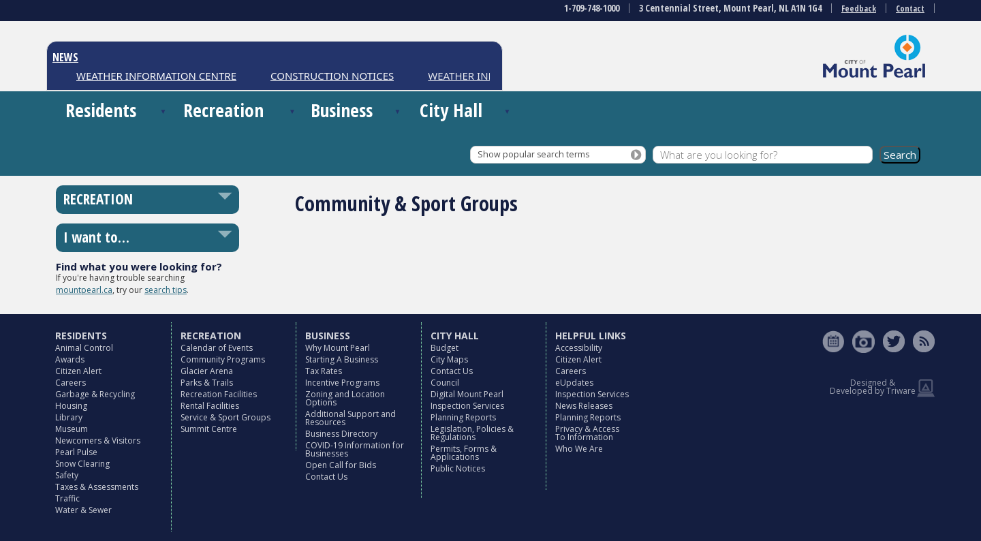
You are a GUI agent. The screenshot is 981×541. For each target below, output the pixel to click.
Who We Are (579, 448)
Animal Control (84, 348)
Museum (71, 429)
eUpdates (574, 382)
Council (445, 382)
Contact (910, 8)
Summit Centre (209, 429)
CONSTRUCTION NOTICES (332, 75)
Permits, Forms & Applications (464, 453)
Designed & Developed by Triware (873, 387)
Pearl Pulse (76, 452)
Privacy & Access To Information (587, 433)
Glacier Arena (207, 371)
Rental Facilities (210, 406)
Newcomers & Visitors (97, 440)
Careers (70, 382)
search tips (165, 290)
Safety (66, 475)
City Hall (451, 110)
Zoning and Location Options (345, 398)
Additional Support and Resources (350, 418)
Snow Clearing (82, 463)
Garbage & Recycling (95, 394)
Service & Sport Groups (225, 417)
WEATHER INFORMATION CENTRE (156, 75)
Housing (71, 406)
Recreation (223, 110)
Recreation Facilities (219, 394)
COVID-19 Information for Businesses (354, 449)
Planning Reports (463, 417)
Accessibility (578, 348)
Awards (69, 359)
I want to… (96, 237)
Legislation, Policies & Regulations (472, 433)
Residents (100, 110)
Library (68, 417)
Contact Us (326, 476)
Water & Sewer (83, 510)
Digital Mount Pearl (467, 394)
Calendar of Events (217, 348)
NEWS (65, 57)
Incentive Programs (342, 382)
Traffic (67, 498)
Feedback (858, 8)
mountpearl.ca (84, 290)
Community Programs (223, 359)
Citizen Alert (78, 371)
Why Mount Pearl (337, 348)
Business (342, 110)
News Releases (583, 406)
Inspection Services (467, 406)
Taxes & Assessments (96, 487)
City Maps (449, 359)
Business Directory (341, 433)
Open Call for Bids (340, 465)
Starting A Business (341, 359)
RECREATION (98, 198)
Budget (444, 348)
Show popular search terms (533, 154)
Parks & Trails (207, 382)
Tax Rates (323, 371)
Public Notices (458, 468)
